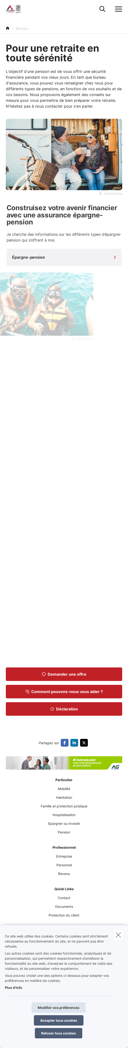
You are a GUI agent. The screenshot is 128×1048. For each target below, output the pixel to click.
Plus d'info (13, 988)
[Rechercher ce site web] (102, 9)
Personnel (64, 865)
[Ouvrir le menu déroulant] (117, 9)
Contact (64, 898)
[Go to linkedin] (75, 742)
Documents (64, 906)
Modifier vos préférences (58, 1008)
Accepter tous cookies (58, 1020)
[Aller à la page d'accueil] (16, 9)
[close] (118, 935)
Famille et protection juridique (64, 806)
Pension (64, 832)
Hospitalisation (64, 815)
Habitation (64, 797)
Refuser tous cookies (58, 1033)
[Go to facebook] (65, 742)
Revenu (64, 874)
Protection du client (64, 915)
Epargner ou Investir (64, 823)
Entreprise (64, 856)
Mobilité (64, 789)
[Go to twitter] (85, 742)
